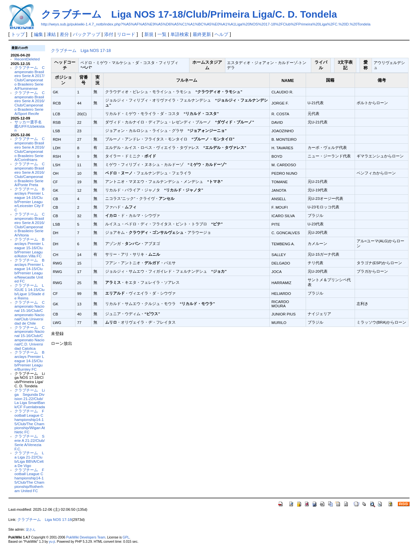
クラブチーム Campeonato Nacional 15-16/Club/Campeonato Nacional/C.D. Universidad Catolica (29, 337)
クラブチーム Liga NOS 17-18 (81, 50)
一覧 (162, 34)
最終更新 (202, 34)
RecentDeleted (27, 59)
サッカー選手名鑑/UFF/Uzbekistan (29, 126)
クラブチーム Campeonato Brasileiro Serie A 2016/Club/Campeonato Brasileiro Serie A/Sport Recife (29, 103)
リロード (126, 34)
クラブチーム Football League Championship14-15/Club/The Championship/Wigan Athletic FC (29, 421)
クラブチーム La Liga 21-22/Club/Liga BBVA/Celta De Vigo (29, 459)
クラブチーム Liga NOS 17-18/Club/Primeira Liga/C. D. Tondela (189, 14)
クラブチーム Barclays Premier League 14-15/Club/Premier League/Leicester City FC (29, 199)
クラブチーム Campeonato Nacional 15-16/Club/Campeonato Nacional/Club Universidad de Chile (29, 312)
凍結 (51, 34)
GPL (126, 537)
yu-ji (52, 541)
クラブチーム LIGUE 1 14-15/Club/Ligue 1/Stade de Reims (29, 291)
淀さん (31, 529)
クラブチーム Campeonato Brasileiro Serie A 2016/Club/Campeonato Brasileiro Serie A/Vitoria (29, 224)
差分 (64, 34)
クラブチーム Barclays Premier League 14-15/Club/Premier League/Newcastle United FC (29, 270)
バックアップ (86, 34)
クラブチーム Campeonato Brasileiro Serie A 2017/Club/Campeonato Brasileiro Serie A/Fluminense (29, 77)
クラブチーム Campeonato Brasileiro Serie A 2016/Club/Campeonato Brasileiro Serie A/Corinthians (29, 149)
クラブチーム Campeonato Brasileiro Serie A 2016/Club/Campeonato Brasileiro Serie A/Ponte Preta (29, 174)
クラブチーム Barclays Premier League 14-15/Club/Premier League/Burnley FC (29, 360)
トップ (18, 34)
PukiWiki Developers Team (85, 537)
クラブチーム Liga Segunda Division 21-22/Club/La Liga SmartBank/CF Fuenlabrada (29, 398)
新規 (148, 34)
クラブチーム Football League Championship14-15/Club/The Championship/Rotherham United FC (29, 480)
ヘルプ (221, 34)
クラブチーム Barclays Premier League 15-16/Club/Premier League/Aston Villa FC (29, 247)
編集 (38, 34)
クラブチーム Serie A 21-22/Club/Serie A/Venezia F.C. (29, 442)
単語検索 (179, 34)
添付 (108, 34)
